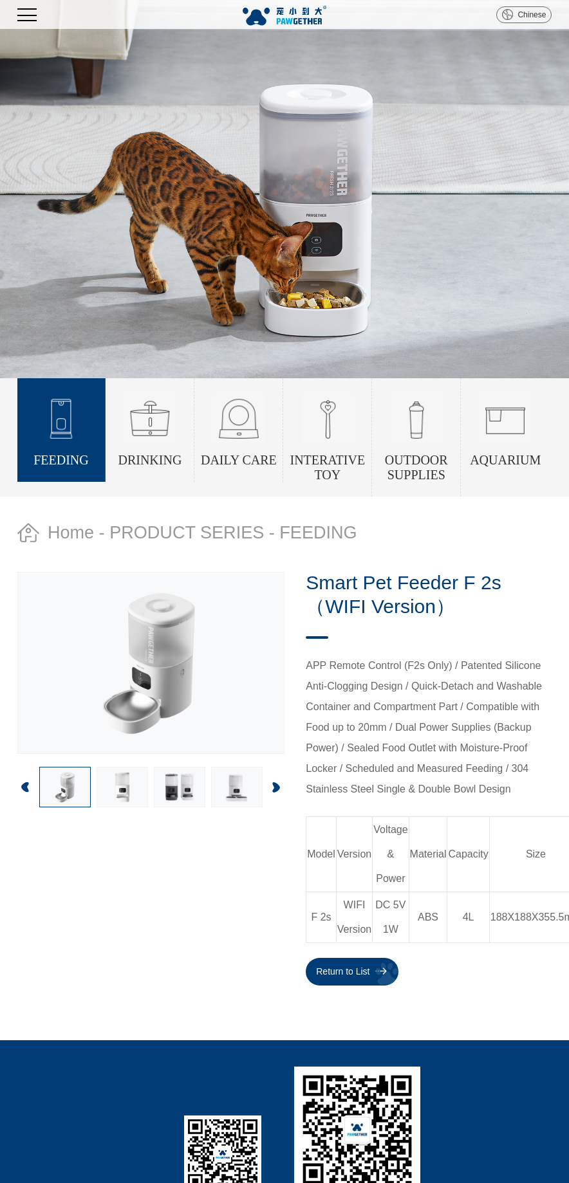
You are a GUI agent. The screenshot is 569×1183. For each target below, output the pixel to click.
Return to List (342, 971)
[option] (284, 189)
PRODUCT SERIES (186, 532)
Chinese (532, 14)
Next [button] (276, 787)
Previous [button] (25, 787)
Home (71, 532)
